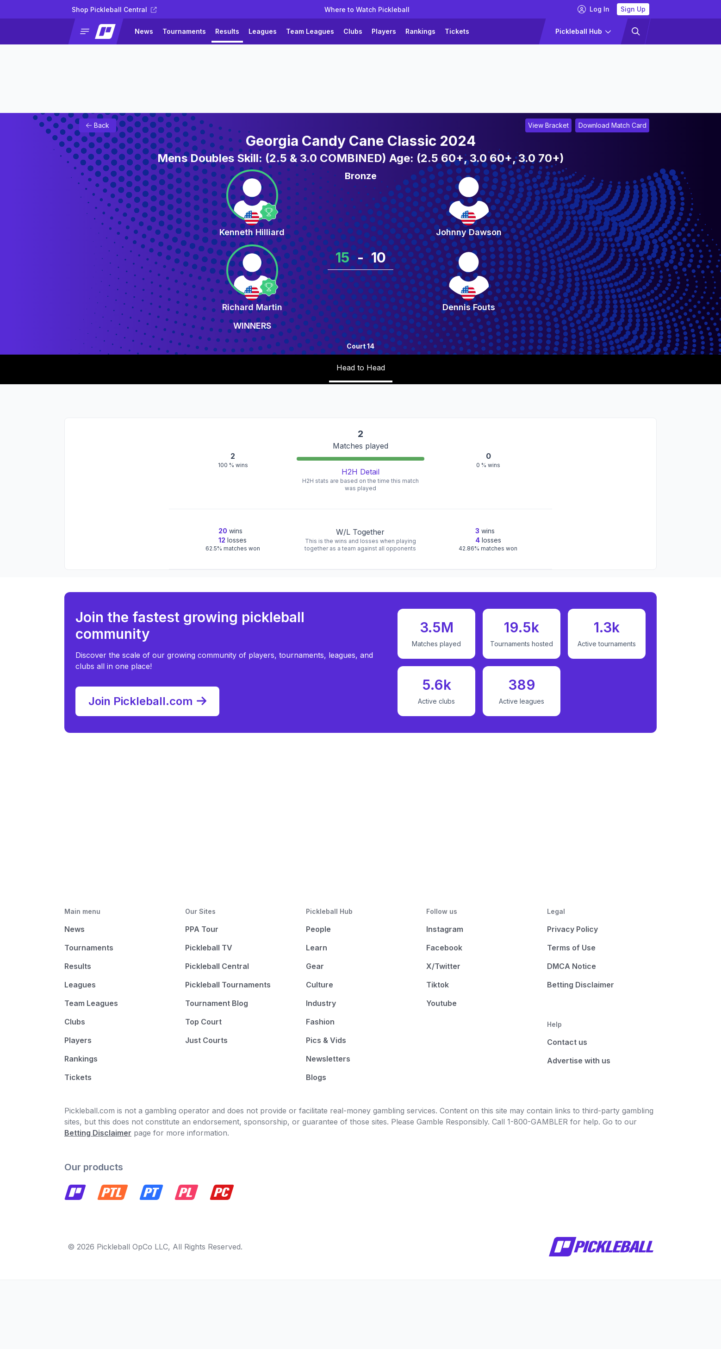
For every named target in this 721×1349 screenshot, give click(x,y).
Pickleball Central (217, 966)
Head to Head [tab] (360, 367)
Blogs (316, 1077)
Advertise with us (578, 1060)
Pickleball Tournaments (228, 984)
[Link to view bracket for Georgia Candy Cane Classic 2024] (548, 125)
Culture (319, 984)
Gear (315, 966)
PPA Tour (201, 929)
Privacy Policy (572, 929)
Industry (321, 1003)
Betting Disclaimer (580, 984)
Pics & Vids (326, 1040)
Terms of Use (571, 947)
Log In (593, 9)
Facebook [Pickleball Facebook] (444, 947)
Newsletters (328, 1058)
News (144, 31)
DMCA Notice (571, 966)
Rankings (420, 31)
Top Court (203, 1021)
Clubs (352, 31)
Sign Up (633, 9)
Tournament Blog (216, 1003)
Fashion (320, 1021)
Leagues (263, 31)
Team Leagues (310, 31)
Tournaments (184, 31)
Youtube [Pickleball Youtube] (441, 1003)
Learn (316, 947)
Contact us (567, 1042)
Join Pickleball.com (147, 701)
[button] (100, 31)
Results (227, 31)
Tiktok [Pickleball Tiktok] (437, 984)
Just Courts (206, 1040)
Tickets (457, 31)
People (318, 929)
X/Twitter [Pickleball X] (443, 966)
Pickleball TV (208, 947)
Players (384, 31)
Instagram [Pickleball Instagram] (444, 929)
